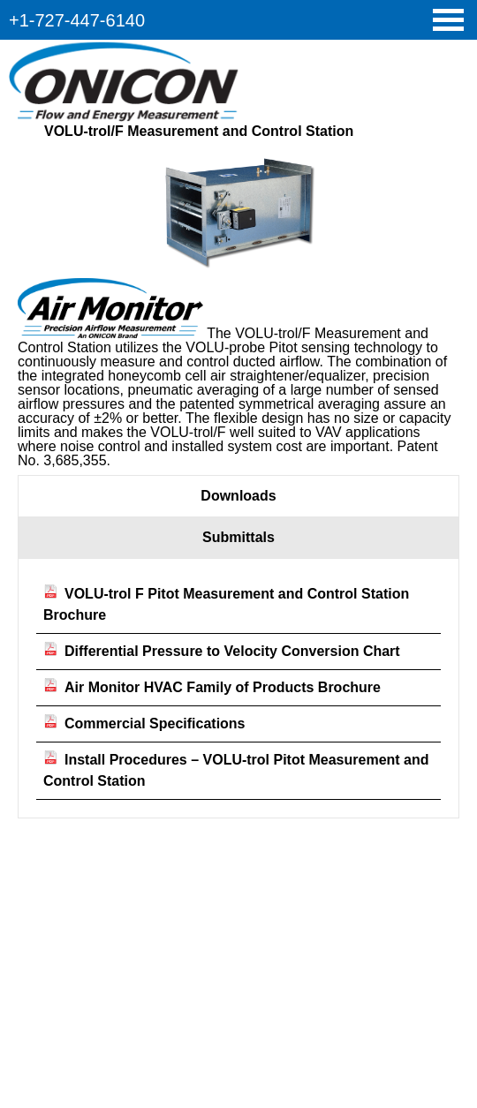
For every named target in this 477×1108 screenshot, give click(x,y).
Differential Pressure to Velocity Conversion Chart (221, 651)
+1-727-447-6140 (77, 20)
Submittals (238, 537)
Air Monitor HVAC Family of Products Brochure (212, 687)
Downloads (238, 495)
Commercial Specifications (144, 723)
